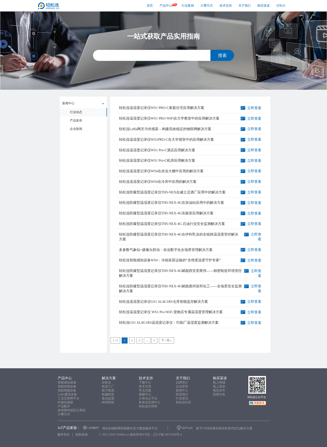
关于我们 (244, 5)
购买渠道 (263, 5)
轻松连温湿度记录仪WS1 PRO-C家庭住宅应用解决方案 (161, 108)
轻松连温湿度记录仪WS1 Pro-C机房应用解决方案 (157, 160)
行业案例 (188, 5)
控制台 (281, 5)
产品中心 (166, 5)
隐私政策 (82, 434)
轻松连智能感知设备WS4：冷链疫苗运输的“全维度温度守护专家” (170, 260)
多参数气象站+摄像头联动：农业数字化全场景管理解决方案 (166, 250)
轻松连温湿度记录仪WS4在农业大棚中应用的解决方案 (161, 171)
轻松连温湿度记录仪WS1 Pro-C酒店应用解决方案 (157, 150)
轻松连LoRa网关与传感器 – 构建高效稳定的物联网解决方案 (165, 129)
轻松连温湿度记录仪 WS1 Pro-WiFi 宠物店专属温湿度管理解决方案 (171, 312)
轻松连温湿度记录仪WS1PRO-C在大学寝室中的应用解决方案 (166, 139)
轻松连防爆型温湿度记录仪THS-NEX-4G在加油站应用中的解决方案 (171, 202)
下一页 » (166, 340)
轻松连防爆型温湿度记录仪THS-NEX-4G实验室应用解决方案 (166, 213)
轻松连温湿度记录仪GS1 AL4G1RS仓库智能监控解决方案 (163, 301)
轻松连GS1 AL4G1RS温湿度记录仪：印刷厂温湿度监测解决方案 (169, 322)
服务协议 (63, 434)
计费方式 (207, 5)
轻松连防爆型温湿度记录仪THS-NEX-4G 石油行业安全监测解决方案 (172, 224)
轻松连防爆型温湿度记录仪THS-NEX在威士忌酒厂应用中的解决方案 (172, 192)
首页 (150, 5)
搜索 (222, 55)
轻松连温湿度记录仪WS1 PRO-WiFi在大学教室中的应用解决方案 (169, 118)
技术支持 (225, 5)
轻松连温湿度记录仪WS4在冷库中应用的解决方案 (158, 181)
